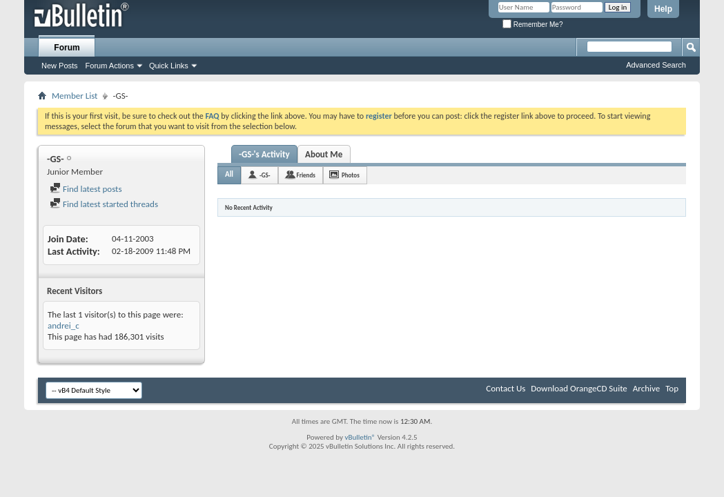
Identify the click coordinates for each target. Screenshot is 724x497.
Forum (66, 47)
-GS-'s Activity (264, 154)
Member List (74, 95)
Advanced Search (656, 65)
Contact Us (505, 388)
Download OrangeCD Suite (579, 388)
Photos (351, 175)
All (229, 174)
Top (671, 388)
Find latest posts (86, 189)
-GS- (265, 175)
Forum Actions (110, 65)
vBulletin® (359, 437)
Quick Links (168, 65)
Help (663, 9)
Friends (306, 175)
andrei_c (63, 325)
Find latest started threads (104, 204)
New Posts (59, 65)
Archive (646, 388)
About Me (323, 154)
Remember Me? (532, 24)
